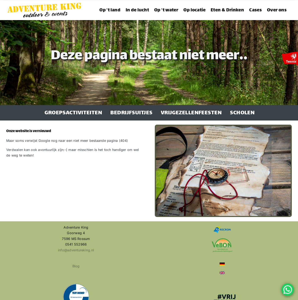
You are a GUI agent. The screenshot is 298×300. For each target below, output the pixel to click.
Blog (76, 266)
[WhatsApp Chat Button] (287, 289)
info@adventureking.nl (76, 250)
